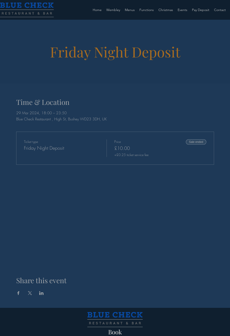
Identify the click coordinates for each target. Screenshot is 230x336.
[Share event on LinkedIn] (41, 293)
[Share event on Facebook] (18, 293)
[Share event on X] (30, 293)
